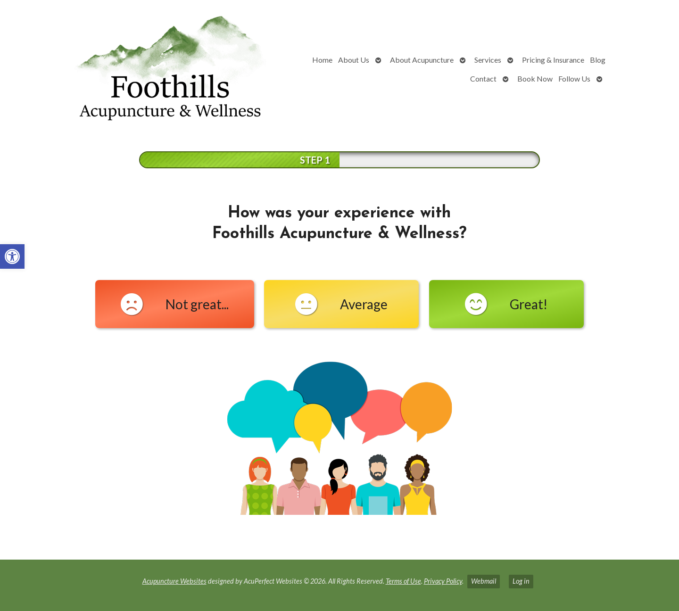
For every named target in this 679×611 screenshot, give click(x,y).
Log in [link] (521, 581)
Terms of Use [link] (403, 581)
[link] (12, 256)
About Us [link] (353, 59)
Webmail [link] (483, 581)
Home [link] (322, 59)
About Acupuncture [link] (422, 59)
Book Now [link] (535, 78)
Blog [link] (597, 59)
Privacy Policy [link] (443, 581)
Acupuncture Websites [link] (174, 581)
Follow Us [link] (574, 78)
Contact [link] (483, 78)
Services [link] (487, 59)
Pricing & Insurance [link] (553, 59)
